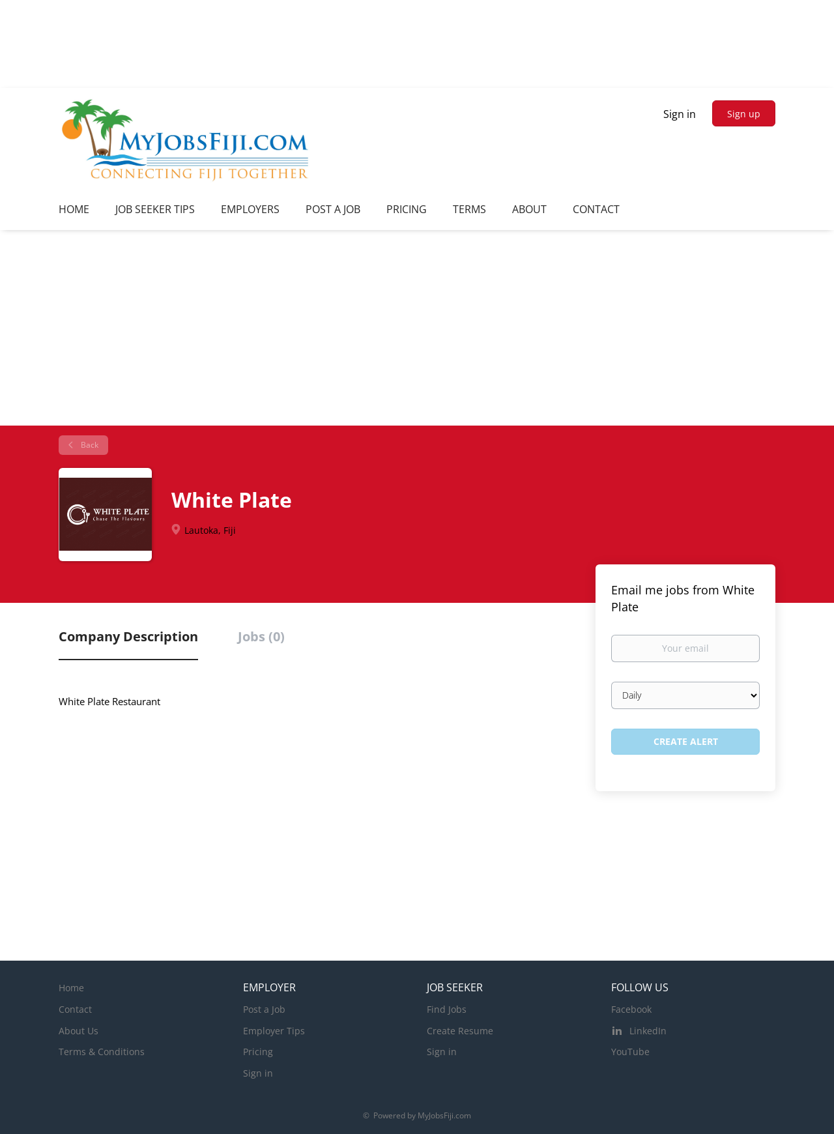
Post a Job (264, 1009)
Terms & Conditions (102, 1051)
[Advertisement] (417, 328)
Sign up (743, 114)
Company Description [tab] (128, 636)
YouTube (630, 1051)
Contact (75, 1009)
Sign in (679, 114)
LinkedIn (648, 1031)
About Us (78, 1031)
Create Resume (460, 1031)
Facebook (631, 1009)
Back (88, 444)
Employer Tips (274, 1031)
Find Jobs (447, 1009)
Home (71, 987)
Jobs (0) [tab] (261, 636)
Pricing (258, 1051)
